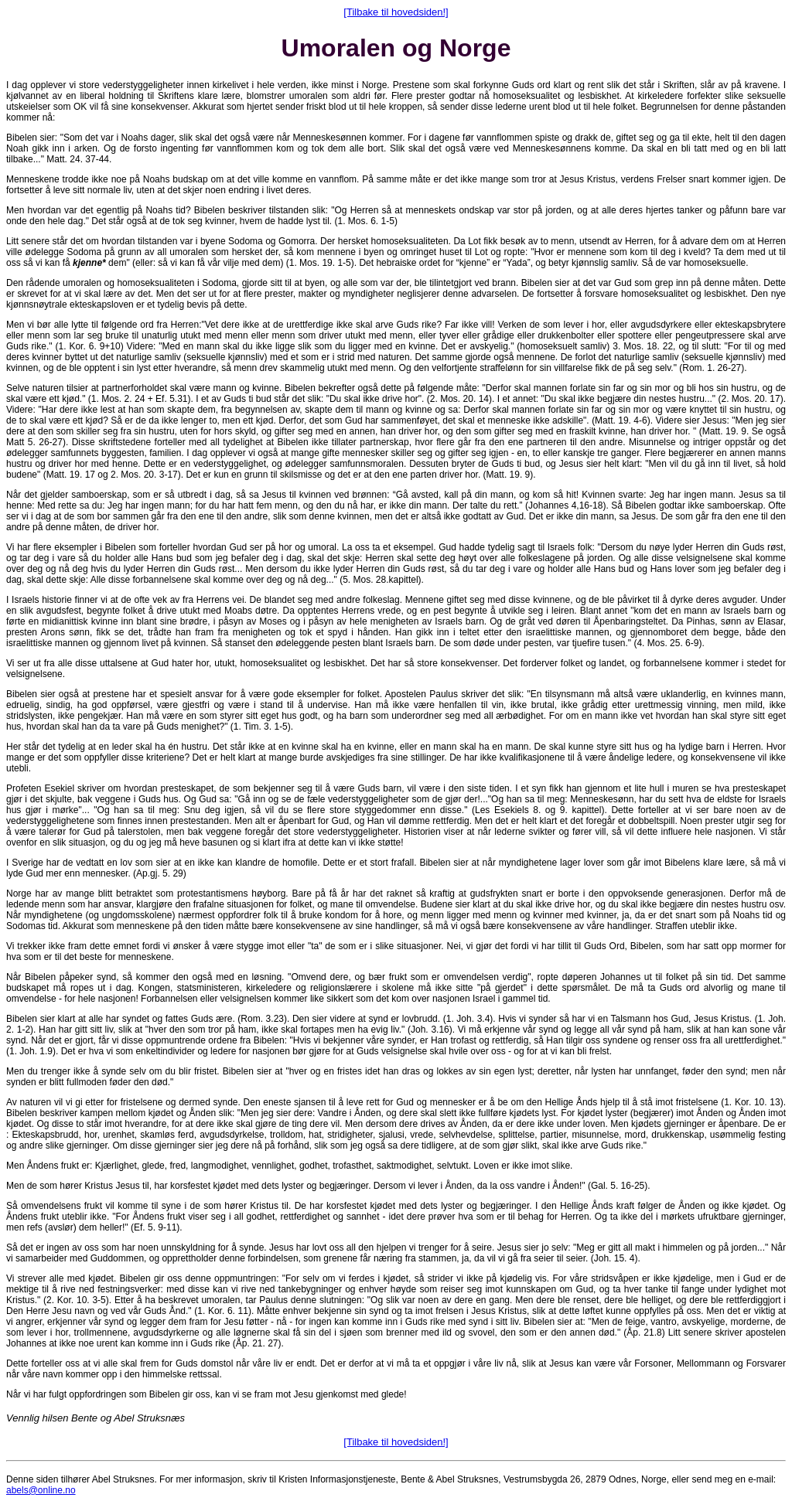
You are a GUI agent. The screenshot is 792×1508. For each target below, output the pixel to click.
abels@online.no (41, 1490)
